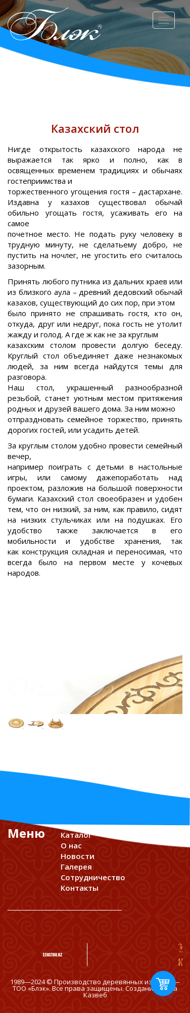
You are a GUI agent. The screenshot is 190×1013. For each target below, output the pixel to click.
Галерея (76, 867)
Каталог (76, 835)
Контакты (80, 888)
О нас (71, 845)
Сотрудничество (93, 877)
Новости (77, 856)
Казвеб (95, 994)
